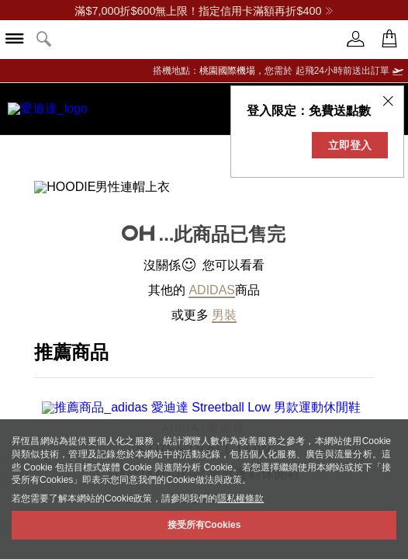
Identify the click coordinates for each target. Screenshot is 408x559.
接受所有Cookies (204, 524)
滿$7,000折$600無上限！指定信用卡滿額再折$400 (203, 11)
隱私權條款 (240, 498)
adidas (211, 277)
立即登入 (350, 145)
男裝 (224, 302)
